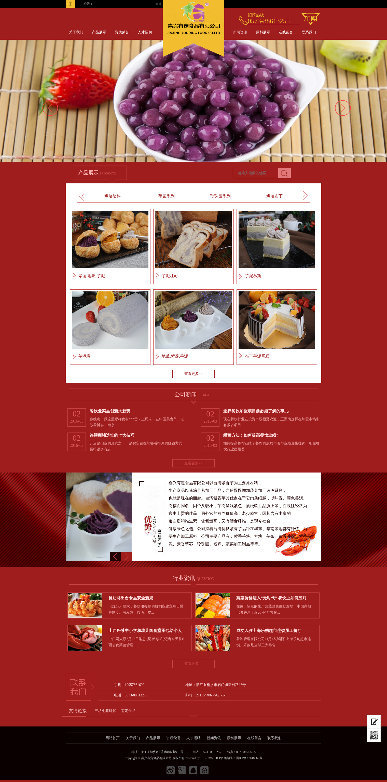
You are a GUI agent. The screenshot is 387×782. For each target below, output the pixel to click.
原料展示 (263, 32)
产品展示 (99, 32)
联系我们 (309, 32)
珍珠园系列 (220, 196)
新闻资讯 (240, 32)
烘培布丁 (274, 196)
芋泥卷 (84, 356)
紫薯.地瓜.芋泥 (91, 276)
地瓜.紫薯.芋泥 (175, 356)
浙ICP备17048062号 (249, 758)
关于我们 (76, 32)
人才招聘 (145, 32)
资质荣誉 (122, 32)
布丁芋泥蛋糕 (257, 356)
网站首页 (112, 738)
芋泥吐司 (170, 276)
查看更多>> (193, 374)
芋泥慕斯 (253, 276)
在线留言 (286, 32)
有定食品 (128, 711)
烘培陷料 (112, 196)
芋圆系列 (166, 196)
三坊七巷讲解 (105, 711)
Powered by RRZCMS (199, 758)
